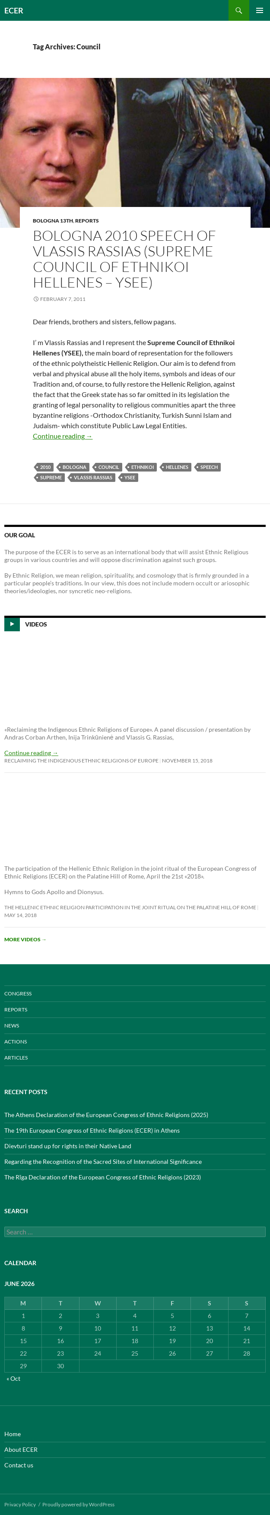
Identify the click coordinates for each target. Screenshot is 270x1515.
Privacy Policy (20, 1504)
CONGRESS (18, 993)
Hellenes (177, 467)
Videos (36, 624)
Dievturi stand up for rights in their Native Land (67, 1146)
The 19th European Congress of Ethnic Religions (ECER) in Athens (92, 1130)
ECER (13, 10)
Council (108, 467)
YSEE (129, 477)
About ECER (21, 1449)
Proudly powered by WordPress (78, 1504)
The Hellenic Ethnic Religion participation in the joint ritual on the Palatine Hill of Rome (130, 907)
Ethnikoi (142, 467)
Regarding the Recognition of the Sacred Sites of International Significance (103, 1161)
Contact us (18, 1465)
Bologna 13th (53, 220)
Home (12, 1433)
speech (209, 467)
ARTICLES (16, 1057)
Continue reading (63, 436)
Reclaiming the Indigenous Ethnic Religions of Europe (81, 760)
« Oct (13, 1378)
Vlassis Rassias (93, 477)
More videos (25, 939)
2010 (45, 467)
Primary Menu (259, 10)
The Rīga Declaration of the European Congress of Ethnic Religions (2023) (102, 1177)
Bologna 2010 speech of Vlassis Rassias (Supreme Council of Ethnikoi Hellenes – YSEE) (124, 258)
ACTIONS (15, 1041)
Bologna (74, 467)
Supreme (51, 477)
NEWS (11, 1025)
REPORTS (87, 220)
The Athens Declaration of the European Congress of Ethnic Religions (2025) (106, 1114)
